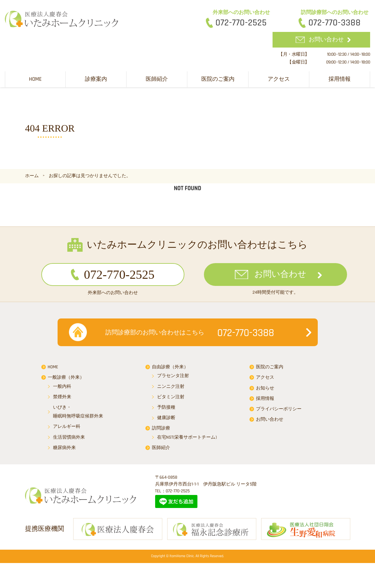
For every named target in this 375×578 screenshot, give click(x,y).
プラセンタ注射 (173, 379)
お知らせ (265, 391)
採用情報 (339, 78)
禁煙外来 (62, 399)
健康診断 (166, 421)
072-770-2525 (241, 23)
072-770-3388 (334, 23)
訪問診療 (161, 431)
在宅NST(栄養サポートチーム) (187, 440)
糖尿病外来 (64, 450)
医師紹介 (157, 78)
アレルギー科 (66, 429)
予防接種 (166, 410)
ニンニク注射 (170, 389)
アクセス (279, 78)
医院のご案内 (217, 78)
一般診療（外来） (66, 380)
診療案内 (96, 78)
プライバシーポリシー (278, 412)
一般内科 (62, 389)
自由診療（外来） (170, 370)
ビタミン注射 (170, 399)
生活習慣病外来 (69, 440)
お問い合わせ (326, 39)
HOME (35, 78)
